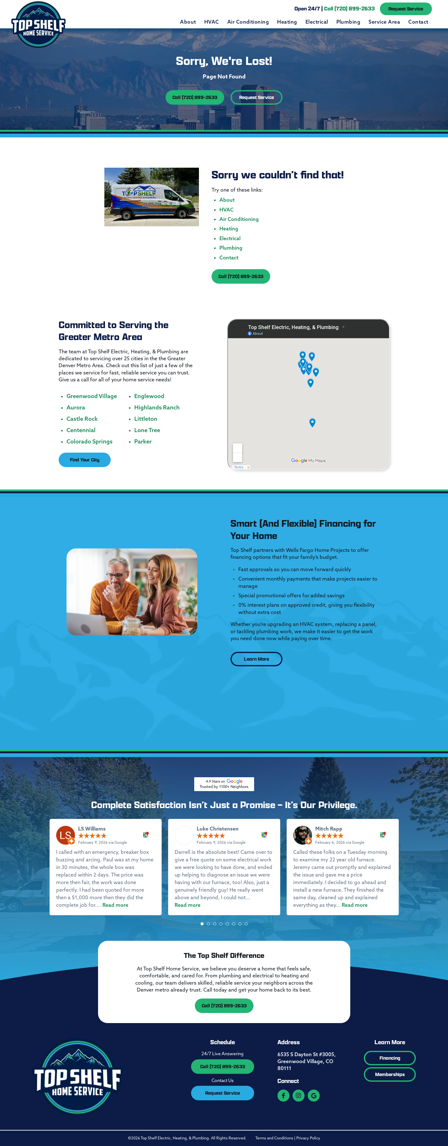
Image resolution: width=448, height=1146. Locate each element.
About (188, 22)
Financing (390, 1058)
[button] (202, 923)
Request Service (405, 9)
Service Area (384, 22)
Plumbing (348, 22)
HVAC (211, 22)
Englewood (149, 396)
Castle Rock (82, 419)
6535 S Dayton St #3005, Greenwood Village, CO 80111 (306, 1061)
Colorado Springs (90, 441)
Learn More (256, 659)
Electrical (316, 22)
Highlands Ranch (157, 407)
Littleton (145, 419)
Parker (143, 441)
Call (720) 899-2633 (194, 97)
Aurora (76, 407)
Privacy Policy (308, 1138)
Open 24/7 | (334, 8)
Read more (115, 905)
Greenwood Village (92, 396)
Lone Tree (147, 430)
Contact (418, 22)
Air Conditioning (248, 22)
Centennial (81, 430)
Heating (287, 22)
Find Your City (84, 460)
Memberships (390, 1074)
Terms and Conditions (274, 1138)
